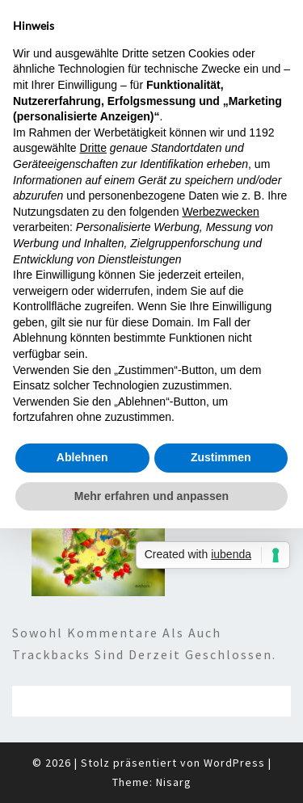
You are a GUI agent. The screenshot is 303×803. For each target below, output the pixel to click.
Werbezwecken (220, 211)
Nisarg (173, 782)
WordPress (234, 762)
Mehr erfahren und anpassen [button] (151, 496)
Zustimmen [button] (221, 457)
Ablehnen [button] (82, 457)
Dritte (93, 147)
